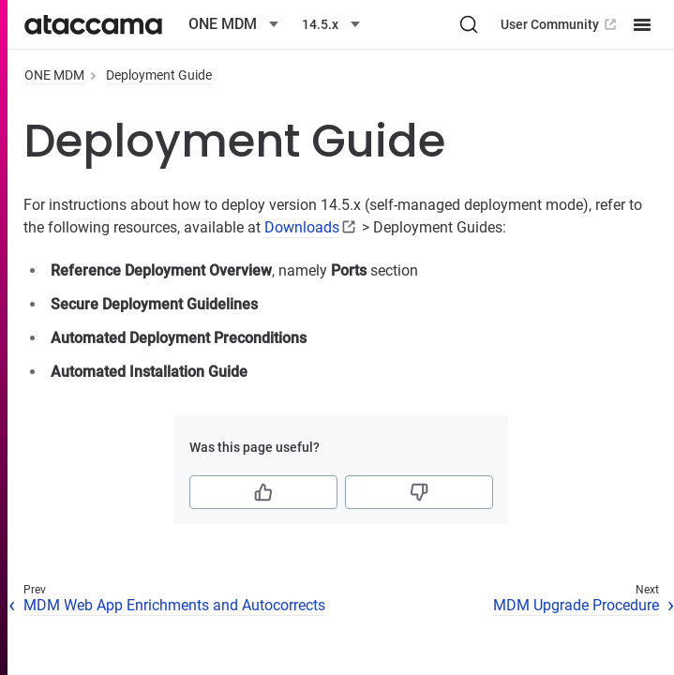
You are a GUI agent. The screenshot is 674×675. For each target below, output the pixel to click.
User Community (560, 24)
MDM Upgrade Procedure (576, 605)
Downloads (301, 227)
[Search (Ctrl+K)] (468, 24)
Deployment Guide (159, 75)
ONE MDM (54, 75)
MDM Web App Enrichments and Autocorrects (174, 605)
